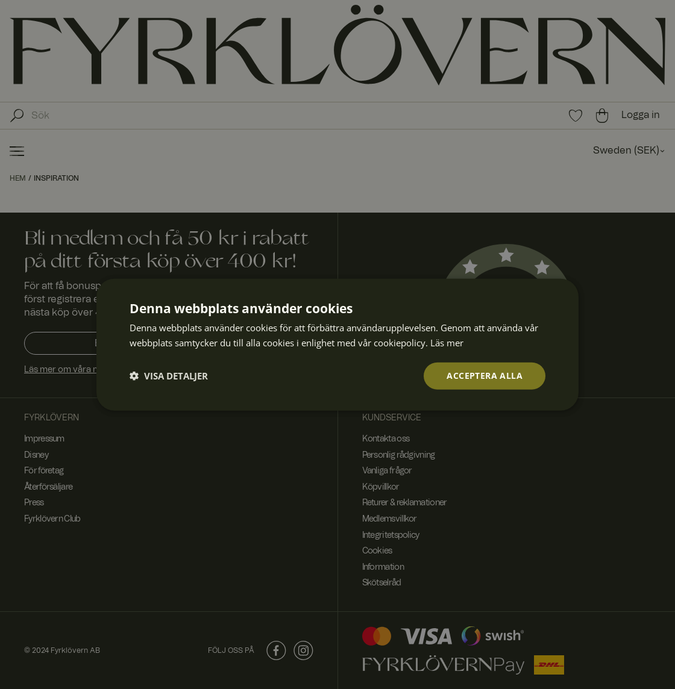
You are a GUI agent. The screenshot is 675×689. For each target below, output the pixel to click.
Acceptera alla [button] (485, 375)
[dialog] (337, 344)
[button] (169, 375)
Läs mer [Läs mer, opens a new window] (446, 343)
